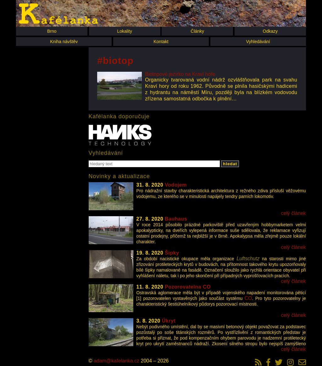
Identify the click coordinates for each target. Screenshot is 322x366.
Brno (52, 31)
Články (197, 31)
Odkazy (270, 31)
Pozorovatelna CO (188, 287)
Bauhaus (176, 219)
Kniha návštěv (64, 41)
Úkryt (168, 321)
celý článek (293, 213)
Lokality (124, 31)
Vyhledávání (258, 41)
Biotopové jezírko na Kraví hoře (180, 74)
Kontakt (160, 41)
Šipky (172, 253)
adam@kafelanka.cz (116, 360)
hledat (230, 163)
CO (248, 298)
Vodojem (176, 185)
